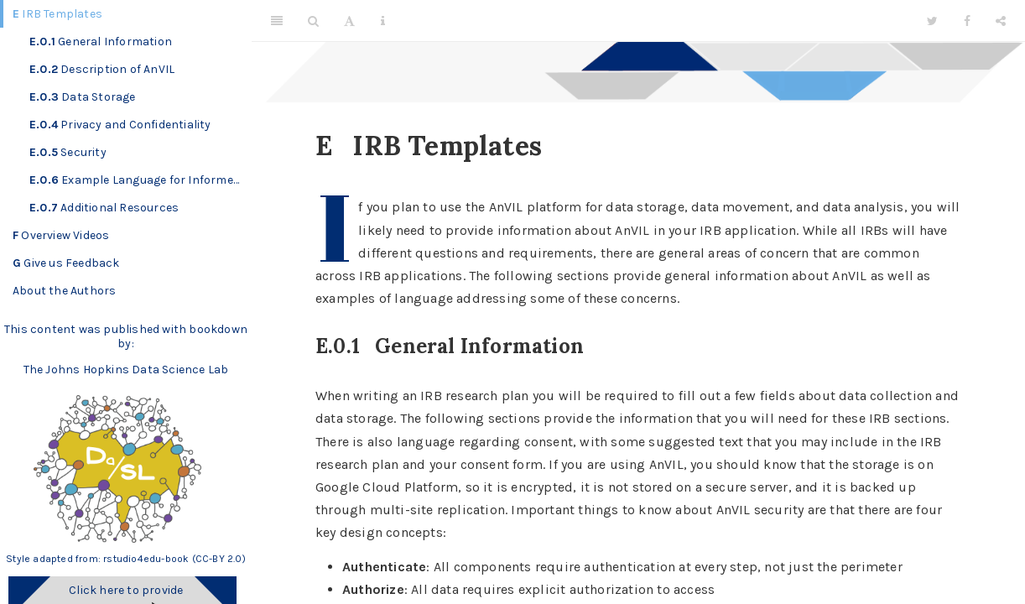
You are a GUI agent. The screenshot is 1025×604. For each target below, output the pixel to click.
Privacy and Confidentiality (120, 124)
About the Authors (64, 291)
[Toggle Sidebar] (276, 21)
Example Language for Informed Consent (140, 180)
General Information (100, 41)
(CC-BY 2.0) (219, 559)
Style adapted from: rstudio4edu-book (98, 559)
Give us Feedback (66, 263)
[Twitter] (932, 21)
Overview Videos (61, 235)
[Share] (1000, 21)
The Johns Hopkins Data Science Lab (126, 369)
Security (68, 152)
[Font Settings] (349, 21)
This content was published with (95, 329)
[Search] (313, 21)
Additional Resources (104, 207)
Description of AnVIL (101, 69)
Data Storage (82, 97)
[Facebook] (967, 21)
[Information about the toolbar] (383, 21)
